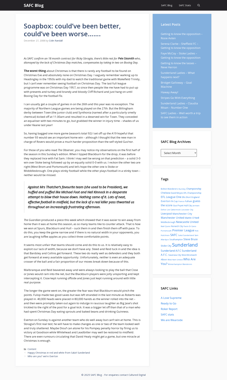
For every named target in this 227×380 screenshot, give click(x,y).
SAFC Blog (34, 5)
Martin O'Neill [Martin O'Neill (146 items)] (192, 217)
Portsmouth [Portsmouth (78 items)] (166, 230)
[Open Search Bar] (198, 5)
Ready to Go (168, 303)
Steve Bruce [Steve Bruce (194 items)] (190, 239)
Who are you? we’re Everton (43, 356)
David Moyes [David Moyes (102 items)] (177, 193)
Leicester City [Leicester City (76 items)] (187, 209)
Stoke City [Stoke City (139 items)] (166, 245)
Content (32, 349)
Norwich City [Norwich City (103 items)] (177, 226)
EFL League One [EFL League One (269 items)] (171, 197)
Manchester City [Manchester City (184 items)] (182, 213)
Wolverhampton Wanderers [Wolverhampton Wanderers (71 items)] (180, 264)
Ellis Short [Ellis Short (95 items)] (186, 197)
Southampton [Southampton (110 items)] (176, 239)
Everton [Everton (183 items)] (165, 201)
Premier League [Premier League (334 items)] (183, 230)
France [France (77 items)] (181, 201)
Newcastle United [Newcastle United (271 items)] (187, 222)
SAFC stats (167, 314)
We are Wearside (172, 320)
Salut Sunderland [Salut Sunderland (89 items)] (186, 235)
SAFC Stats (185, 5)
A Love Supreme (171, 298)
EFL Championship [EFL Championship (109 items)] (192, 192)
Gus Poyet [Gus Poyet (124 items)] (178, 205)
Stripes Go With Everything (178, 98)
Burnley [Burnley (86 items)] (182, 189)
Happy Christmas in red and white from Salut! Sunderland (59, 352)
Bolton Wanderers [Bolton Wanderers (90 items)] (169, 188)
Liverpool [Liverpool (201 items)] (166, 213)
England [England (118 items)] (195, 197)
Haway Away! (169, 92)
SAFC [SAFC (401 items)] (173, 235)
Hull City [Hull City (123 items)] (188, 205)
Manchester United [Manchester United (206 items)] (172, 217)
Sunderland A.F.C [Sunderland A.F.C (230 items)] (171, 250)
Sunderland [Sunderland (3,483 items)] (185, 245)
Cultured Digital (137, 374)
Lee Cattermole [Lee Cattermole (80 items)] (174, 209)
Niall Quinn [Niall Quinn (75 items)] (165, 226)
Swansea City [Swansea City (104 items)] (174, 255)
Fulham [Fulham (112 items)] (188, 201)
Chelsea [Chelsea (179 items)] (165, 192)
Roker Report (169, 309)
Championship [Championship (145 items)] (193, 188)
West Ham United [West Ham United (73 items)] (175, 259)
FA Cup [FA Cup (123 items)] (174, 201)
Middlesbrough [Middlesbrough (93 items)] (168, 222)
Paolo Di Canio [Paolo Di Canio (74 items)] (190, 226)
